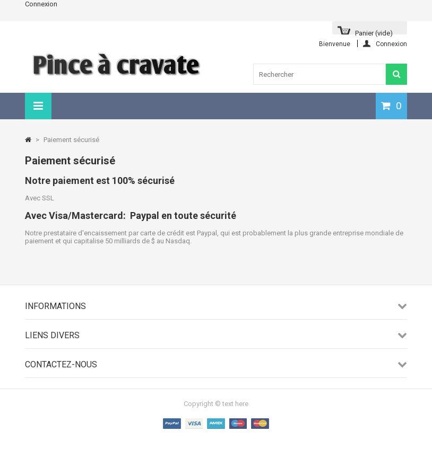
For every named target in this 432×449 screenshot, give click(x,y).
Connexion (41, 4)
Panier (374, 31)
